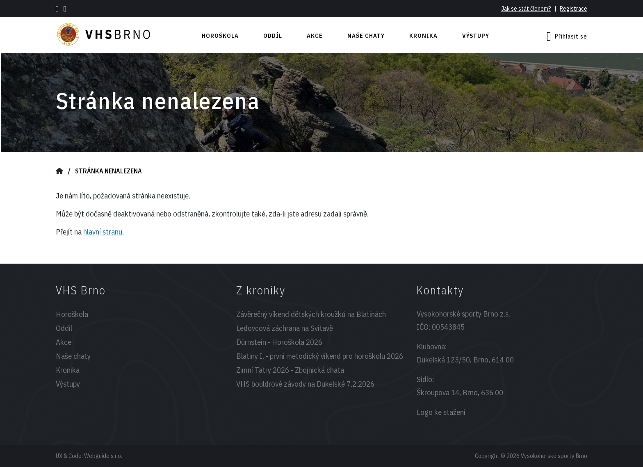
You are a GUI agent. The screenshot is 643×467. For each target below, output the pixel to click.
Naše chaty (366, 35)
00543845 (448, 327)
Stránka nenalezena (108, 171)
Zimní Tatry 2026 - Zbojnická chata (290, 370)
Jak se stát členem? (526, 8)
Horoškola (220, 35)
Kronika (423, 35)
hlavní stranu (102, 232)
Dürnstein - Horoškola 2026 (279, 342)
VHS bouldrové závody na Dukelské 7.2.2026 (305, 384)
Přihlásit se (567, 36)
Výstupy (475, 35)
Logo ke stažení (441, 412)
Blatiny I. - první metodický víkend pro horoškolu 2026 (319, 356)
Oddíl (272, 35)
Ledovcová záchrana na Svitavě (284, 328)
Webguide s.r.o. (103, 456)
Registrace (573, 8)
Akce (315, 35)
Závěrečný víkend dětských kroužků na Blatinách (311, 314)
